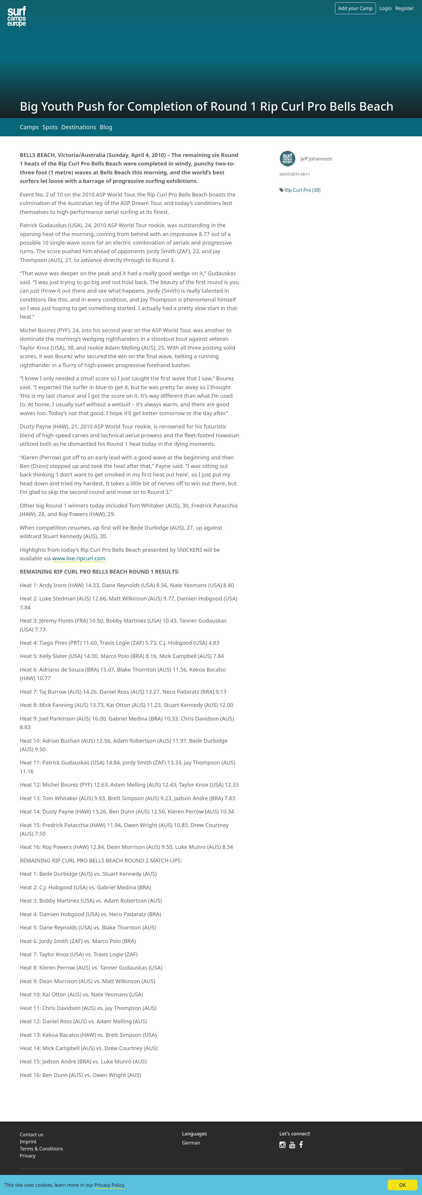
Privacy (27, 1156)
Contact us (31, 1134)
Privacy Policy (109, 1185)
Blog (106, 127)
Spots (50, 127)
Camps (29, 127)
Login (386, 8)
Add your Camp (355, 8)
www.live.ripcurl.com (78, 558)
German (191, 1143)
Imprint (28, 1141)
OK (402, 1185)
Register (404, 8)
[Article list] (16, 16)
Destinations (78, 127)
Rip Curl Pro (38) (302, 190)
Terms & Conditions (41, 1148)
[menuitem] (227, 1142)
